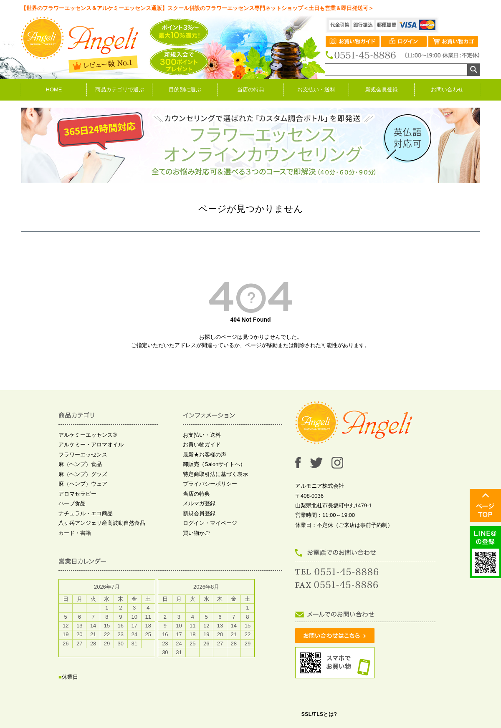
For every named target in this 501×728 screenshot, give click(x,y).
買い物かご (196, 533)
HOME (54, 89)
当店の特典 (250, 89)
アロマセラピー (77, 494)
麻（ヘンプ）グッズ (82, 474)
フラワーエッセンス (82, 454)
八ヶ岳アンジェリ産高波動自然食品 (101, 523)
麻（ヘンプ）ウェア (82, 484)
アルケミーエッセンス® (87, 435)
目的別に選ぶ (185, 89)
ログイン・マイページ (210, 523)
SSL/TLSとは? (319, 714)
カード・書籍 (74, 533)
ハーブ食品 (72, 503)
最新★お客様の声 (204, 454)
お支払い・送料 (316, 89)
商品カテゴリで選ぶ (119, 89)
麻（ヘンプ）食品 (80, 464)
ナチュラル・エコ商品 (85, 513)
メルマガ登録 (199, 503)
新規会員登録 (381, 89)
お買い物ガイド (202, 444)
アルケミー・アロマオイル (91, 444)
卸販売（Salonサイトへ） (214, 464)
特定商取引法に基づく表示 (215, 474)
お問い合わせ (447, 89)
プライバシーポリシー (210, 484)
